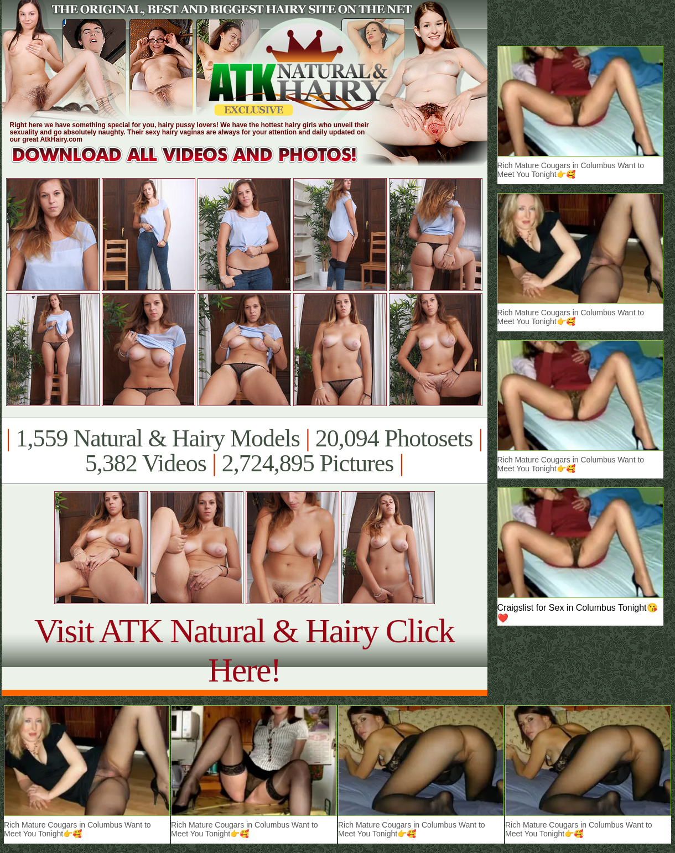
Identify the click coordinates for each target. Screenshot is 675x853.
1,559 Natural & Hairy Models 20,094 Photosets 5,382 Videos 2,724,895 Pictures (244, 451)
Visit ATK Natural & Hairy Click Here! (244, 650)
